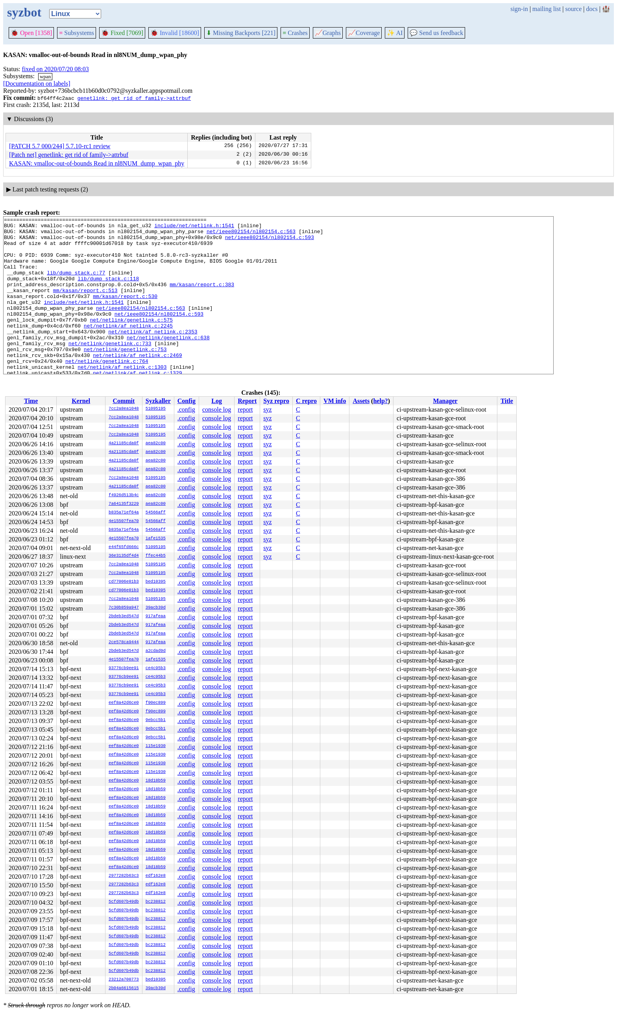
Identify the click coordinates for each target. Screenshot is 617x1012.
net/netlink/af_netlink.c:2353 (152, 355)
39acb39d (156, 608)
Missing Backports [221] (240, 32)
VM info (334, 400)
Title (507, 400)
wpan (45, 76)
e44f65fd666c (124, 547)
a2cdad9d (156, 651)
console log (216, 409)
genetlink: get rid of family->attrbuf (134, 97)
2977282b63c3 (124, 876)
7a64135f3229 (124, 504)
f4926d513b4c (124, 495)
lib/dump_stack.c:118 (108, 291)
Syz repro (276, 400)
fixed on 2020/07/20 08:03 (55, 69)
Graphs (328, 32)
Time (31, 400)
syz (267, 409)
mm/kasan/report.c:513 (85, 305)
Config (186, 400)
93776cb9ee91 (124, 668)
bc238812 (156, 902)
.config (186, 409)
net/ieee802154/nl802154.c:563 (251, 234)
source (573, 9)
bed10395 (156, 582)
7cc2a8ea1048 (124, 409)
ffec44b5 (156, 556)
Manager (445, 400)
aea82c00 (156, 443)
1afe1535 (156, 538)
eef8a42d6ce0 (124, 703)
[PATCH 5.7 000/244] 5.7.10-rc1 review (60, 146)
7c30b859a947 (124, 608)
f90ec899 (156, 703)
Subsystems (76, 32)
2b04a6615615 (124, 988)
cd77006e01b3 (124, 582)
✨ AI (395, 32)
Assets (361, 400)
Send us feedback (436, 32)
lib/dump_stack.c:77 (76, 284)
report (245, 409)
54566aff (156, 512)
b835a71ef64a (124, 512)
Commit (124, 400)
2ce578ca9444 (124, 642)
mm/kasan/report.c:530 (125, 312)
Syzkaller (158, 400)
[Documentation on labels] (36, 83)
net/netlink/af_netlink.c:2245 (128, 347)
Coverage (364, 32)
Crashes (295, 32)
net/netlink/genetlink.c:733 (109, 369)
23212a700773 (124, 980)
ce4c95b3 (156, 668)
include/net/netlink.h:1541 (194, 227)
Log (216, 400)
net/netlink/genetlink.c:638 (168, 362)
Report (247, 400)
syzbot (24, 12)
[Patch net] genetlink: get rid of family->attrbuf (68, 154)
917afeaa (156, 616)
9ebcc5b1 (156, 720)
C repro (306, 400)
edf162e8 (156, 876)
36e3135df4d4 (124, 556)
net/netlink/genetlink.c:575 (131, 340)
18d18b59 (156, 781)
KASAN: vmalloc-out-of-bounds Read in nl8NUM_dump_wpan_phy (96, 163)
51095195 (156, 409)
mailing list (546, 9)
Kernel (81, 400)
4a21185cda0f (124, 443)
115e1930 (156, 746)
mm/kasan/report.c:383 (202, 298)
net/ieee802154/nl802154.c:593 (269, 241)
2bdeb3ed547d (124, 616)
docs (591, 9)
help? (380, 400)
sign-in (519, 9)
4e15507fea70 (124, 521)
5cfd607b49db (124, 902)
